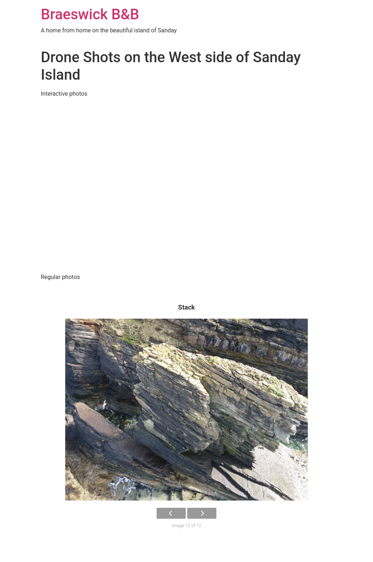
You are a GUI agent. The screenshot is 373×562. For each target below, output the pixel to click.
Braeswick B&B (90, 14)
